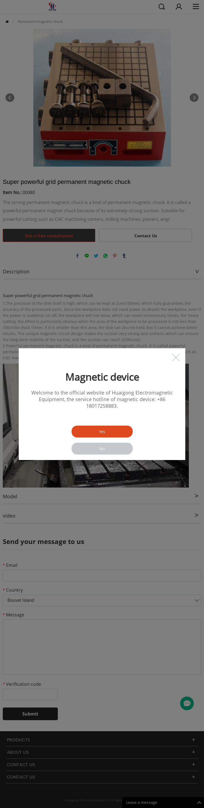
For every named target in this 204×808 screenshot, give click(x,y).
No (102, 448)
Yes (102, 431)
